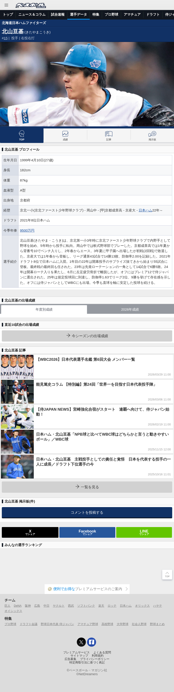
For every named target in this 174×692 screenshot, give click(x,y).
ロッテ (112, 605)
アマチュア (132, 14)
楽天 (101, 605)
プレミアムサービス (76, 652)
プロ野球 (111, 14)
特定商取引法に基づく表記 (87, 662)
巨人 (7, 605)
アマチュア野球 (87, 624)
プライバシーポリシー (94, 659)
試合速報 (58, 14)
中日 (46, 605)
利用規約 (98, 655)
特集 (95, 14)
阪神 (28, 605)
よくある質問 (102, 652)
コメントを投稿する (87, 512)
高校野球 (107, 624)
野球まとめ (157, 624)
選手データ (78, 14)
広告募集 (70, 659)
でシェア (30, 532)
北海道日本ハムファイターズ (24, 23)
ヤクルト (59, 605)
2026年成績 (130, 309)
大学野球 (122, 624)
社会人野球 (139, 624)
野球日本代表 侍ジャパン (57, 624)
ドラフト (153, 14)
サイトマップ (79, 655)
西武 (71, 605)
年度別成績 (44, 309)
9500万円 (27, 230)
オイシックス (13, 611)
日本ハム (145, 210)
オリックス (142, 605)
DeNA (18, 605)
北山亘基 (13, 31)
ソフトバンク (86, 605)
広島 (37, 605)
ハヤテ (157, 605)
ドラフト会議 (28, 624)
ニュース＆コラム (32, 14)
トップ (8, 14)
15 (6, 38)
